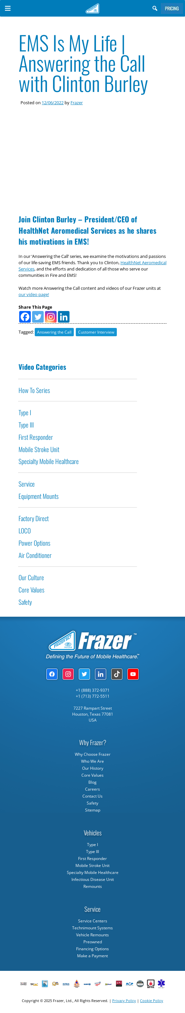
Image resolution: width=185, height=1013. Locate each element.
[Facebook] (25, 317)
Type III (26, 424)
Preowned (92, 942)
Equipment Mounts (39, 496)
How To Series (34, 390)
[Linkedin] (63, 317)
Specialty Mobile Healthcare (49, 461)
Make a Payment (92, 956)
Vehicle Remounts (92, 935)
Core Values (31, 589)
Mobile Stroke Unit (39, 449)
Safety (25, 602)
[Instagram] (51, 317)
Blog (92, 782)
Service (27, 484)
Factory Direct (34, 518)
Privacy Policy (124, 1000)
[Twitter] (38, 317)
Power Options (34, 543)
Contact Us (92, 796)
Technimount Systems (92, 928)
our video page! (34, 294)
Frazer (76, 103)
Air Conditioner (35, 555)
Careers (92, 789)
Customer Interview (96, 332)
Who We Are (92, 761)
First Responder (36, 437)
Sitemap (92, 810)
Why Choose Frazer (93, 754)
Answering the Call (54, 332)
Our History (92, 768)
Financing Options (92, 949)
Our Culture (31, 577)
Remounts (92, 886)
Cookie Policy (151, 1000)
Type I (25, 412)
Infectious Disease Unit (92, 879)
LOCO (25, 530)
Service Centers (92, 921)
